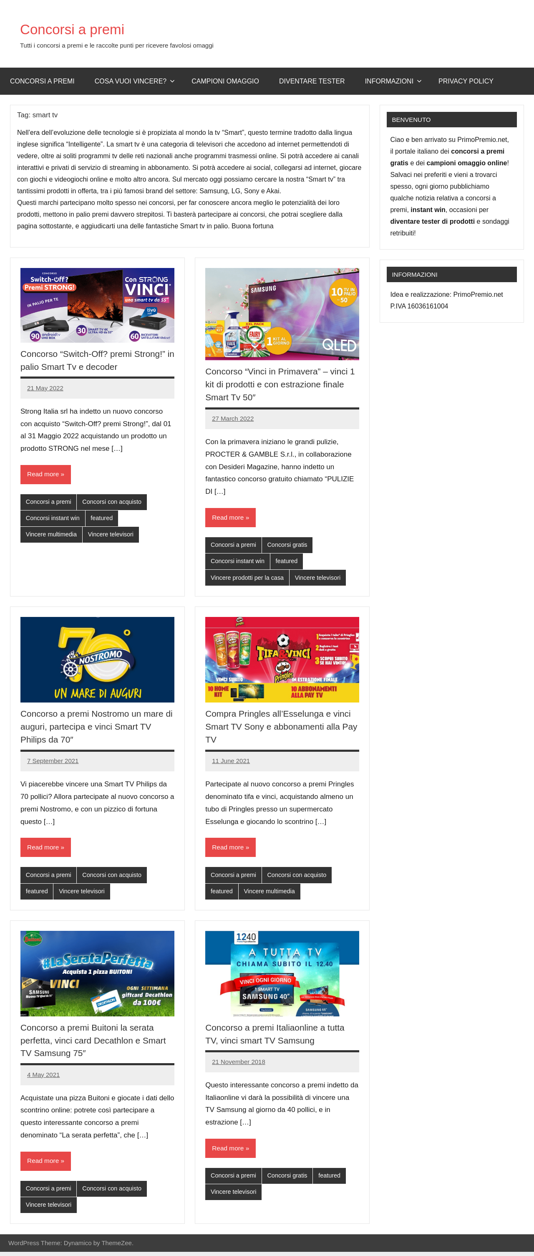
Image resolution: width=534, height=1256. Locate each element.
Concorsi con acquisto (115, 502)
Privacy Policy (466, 81)
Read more (43, 474)
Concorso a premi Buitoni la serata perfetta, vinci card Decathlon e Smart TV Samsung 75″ (97, 1043)
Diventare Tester (312, 81)
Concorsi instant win (54, 519)
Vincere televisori (114, 535)
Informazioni (393, 81)
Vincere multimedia (52, 535)
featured (104, 519)
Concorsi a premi (83, 28)
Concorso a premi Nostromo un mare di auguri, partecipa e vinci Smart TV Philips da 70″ (95, 728)
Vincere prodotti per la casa (249, 579)
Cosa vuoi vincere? (135, 81)
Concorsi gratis (290, 545)
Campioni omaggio (225, 81)
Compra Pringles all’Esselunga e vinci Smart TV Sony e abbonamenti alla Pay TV (282, 728)
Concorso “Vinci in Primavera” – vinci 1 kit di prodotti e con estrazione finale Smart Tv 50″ (280, 384)
